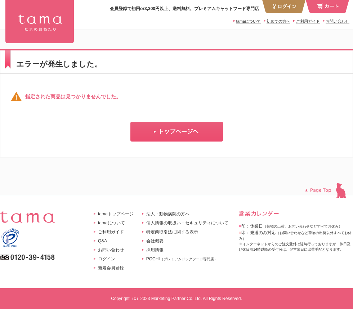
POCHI (182, 258)
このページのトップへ (329, 190)
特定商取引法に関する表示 (172, 231)
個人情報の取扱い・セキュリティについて (187, 222)
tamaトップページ (116, 213)
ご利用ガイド (308, 21)
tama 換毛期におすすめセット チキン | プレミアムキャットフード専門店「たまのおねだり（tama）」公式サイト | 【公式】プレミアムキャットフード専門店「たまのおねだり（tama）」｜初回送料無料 (39, 21)
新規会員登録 (111, 267)
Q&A (102, 240)
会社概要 (155, 240)
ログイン (106, 258)
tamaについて (248, 21)
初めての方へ (278, 21)
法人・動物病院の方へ (167, 213)
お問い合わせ (337, 21)
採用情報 (155, 249)
